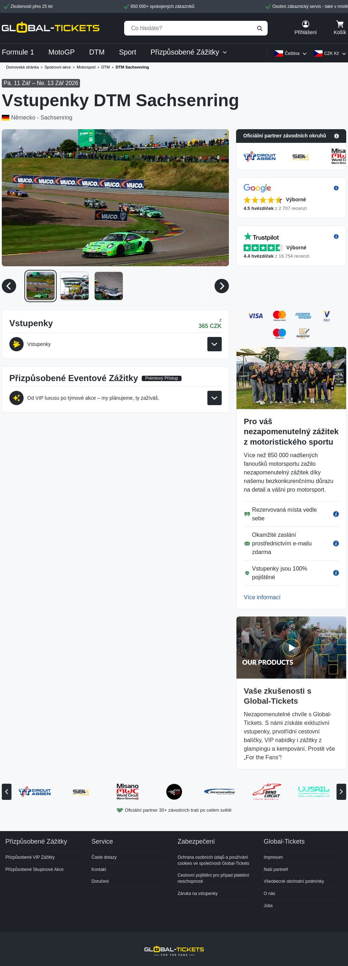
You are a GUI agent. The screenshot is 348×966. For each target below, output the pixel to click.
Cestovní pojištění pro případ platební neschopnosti (213, 878)
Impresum (273, 857)
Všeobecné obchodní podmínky (294, 881)
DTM (105, 67)
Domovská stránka (22, 67)
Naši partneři (276, 869)
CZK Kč (331, 53)
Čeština (292, 53)
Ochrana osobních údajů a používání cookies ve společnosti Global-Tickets (213, 860)
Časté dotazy (104, 857)
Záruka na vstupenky (197, 893)
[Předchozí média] (9, 286)
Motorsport (86, 67)
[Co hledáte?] (196, 28)
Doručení (100, 881)
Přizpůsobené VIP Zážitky (30, 857)
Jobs (268, 905)
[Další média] (222, 286)
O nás (269, 893)
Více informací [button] (262, 597)
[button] (291, 136)
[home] (50, 28)
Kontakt (98, 869)
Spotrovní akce (57, 67)
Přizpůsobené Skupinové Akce (34, 869)
